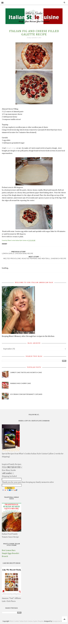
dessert (4, 244)
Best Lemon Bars (8, 550)
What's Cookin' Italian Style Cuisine (21, 621)
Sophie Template (38, 621)
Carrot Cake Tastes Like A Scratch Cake (26, 372)
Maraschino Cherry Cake (20, 383)
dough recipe (11, 148)
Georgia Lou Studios (59, 621)
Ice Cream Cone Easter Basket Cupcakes (26, 394)
